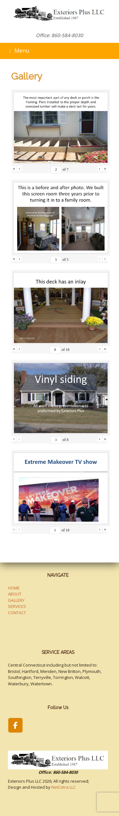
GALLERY (16, 600)
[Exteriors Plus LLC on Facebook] (15, 725)
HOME (14, 588)
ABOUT (14, 594)
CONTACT (17, 612)
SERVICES (17, 606)
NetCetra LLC (63, 787)
